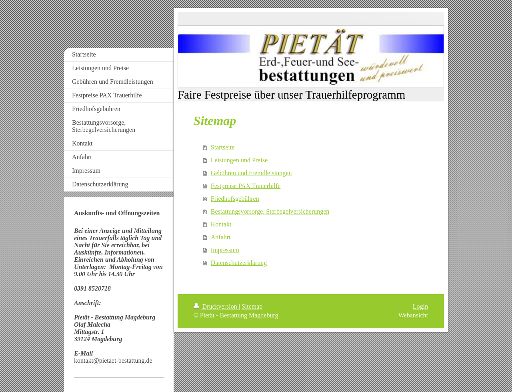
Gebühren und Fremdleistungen (251, 173)
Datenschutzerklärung (239, 262)
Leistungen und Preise (239, 160)
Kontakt (221, 224)
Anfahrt (221, 237)
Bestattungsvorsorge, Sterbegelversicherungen (270, 211)
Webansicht (413, 315)
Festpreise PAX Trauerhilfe (246, 185)
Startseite (223, 147)
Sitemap (252, 306)
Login (420, 306)
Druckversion (216, 306)
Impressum (225, 250)
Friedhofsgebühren (235, 198)
